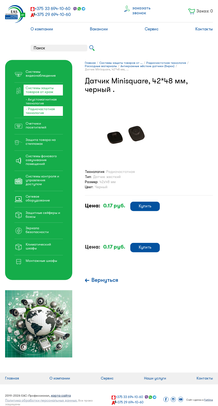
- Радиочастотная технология (40, 111)
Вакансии (99, 29)
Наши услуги (155, 378)
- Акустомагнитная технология (41, 101)
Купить (145, 206)
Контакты (204, 29)
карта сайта (61, 395)
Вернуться (104, 280)
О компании (42, 29)
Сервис (152, 29)
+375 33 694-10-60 (52, 8)
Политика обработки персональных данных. (41, 400)
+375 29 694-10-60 (53, 14)
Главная (12, 378)
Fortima (208, 399)
